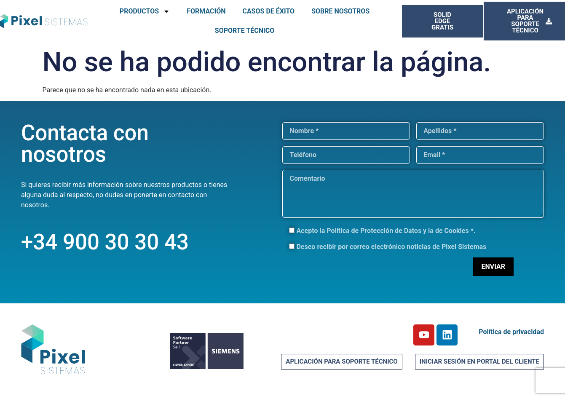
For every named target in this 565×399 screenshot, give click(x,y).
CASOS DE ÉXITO (268, 11)
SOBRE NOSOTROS (340, 11)
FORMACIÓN (206, 11)
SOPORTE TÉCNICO (244, 31)
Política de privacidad (511, 332)
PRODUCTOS (145, 11)
